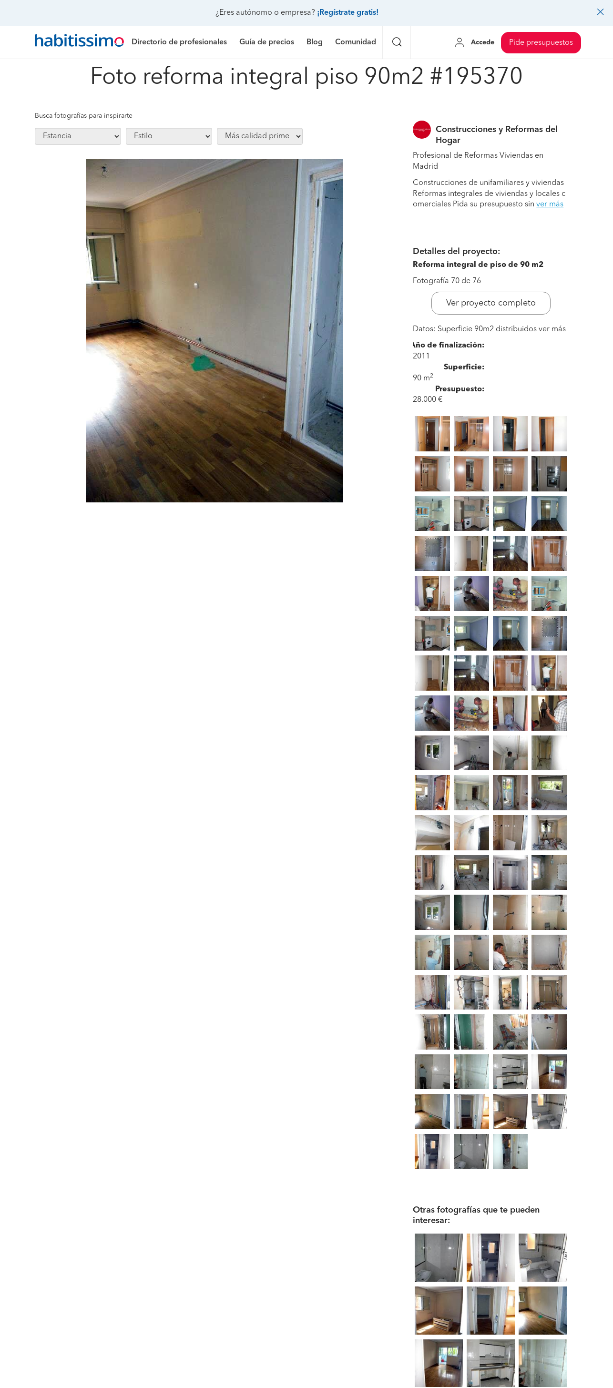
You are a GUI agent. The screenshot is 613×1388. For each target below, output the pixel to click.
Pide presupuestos (541, 43)
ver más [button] (549, 204)
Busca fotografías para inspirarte (84, 115)
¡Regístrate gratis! (347, 13)
